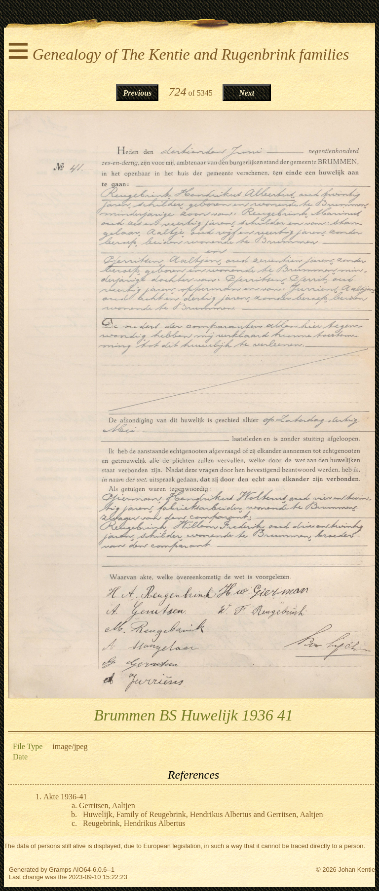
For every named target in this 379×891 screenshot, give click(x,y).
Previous (137, 93)
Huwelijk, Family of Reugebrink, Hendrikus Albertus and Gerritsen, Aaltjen (203, 814)
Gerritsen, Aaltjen (107, 805)
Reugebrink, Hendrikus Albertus (134, 823)
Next (246, 93)
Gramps (60, 869)
